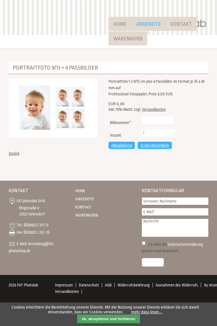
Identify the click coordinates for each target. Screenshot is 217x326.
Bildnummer (120, 122)
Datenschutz (89, 285)
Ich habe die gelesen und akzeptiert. (172, 247)
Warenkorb (127, 39)
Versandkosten (154, 109)
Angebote (148, 24)
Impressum (64, 285)
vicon (213, 285)
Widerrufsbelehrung (133, 285)
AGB (108, 285)
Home (120, 24)
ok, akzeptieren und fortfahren (108, 319)
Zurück (14, 153)
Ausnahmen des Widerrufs (177, 285)
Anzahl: (115, 135)
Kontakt (181, 24)
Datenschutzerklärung (185, 244)
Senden (153, 262)
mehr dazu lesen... (146, 312)
